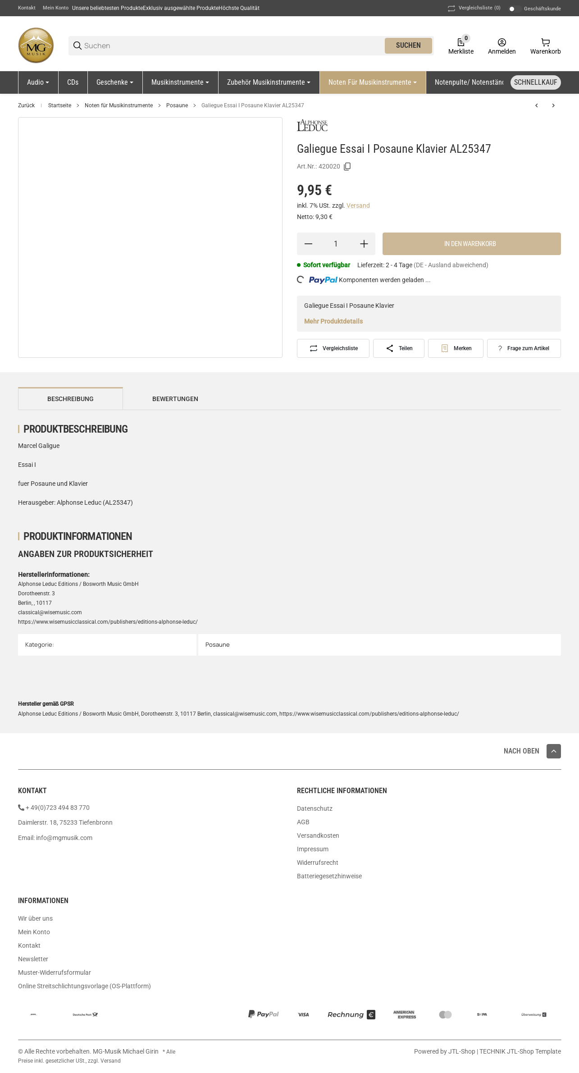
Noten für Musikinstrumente (119, 105)
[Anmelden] (502, 45)
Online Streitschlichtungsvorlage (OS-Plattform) (84, 986)
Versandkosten (318, 835)
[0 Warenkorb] (545, 45)
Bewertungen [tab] (175, 398)
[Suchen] (233, 46)
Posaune (177, 105)
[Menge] (336, 243)
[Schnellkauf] (536, 82)
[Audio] (38, 82)
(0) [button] (473, 8)
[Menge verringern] (308, 243)
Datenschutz (315, 808)
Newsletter (33, 959)
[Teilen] (398, 348)
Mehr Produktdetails (333, 321)
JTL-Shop (462, 1051)
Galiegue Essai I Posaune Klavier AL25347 (252, 105)
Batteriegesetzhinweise (329, 876)
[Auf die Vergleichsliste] (333, 348)
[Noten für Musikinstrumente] (372, 82)
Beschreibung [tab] (70, 398)
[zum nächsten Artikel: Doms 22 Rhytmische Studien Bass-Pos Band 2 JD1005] (553, 105)
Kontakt (27, 8)
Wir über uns (35, 918)
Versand (358, 205)
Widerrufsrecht (317, 862)
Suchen (408, 45)
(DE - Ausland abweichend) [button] (451, 265)
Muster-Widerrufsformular (54, 972)
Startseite (59, 105)
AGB (303, 822)
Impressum (312, 849)
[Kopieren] (347, 166)
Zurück (26, 105)
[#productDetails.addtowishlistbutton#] (455, 348)
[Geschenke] (114, 82)
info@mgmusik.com (64, 837)
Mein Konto (55, 8)
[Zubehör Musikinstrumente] (268, 82)
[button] (554, 751)
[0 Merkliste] (461, 45)
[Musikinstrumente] (180, 82)
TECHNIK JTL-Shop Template (520, 1051)
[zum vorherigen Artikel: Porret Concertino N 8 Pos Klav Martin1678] (536, 105)
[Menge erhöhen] (364, 243)
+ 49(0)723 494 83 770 (58, 807)
